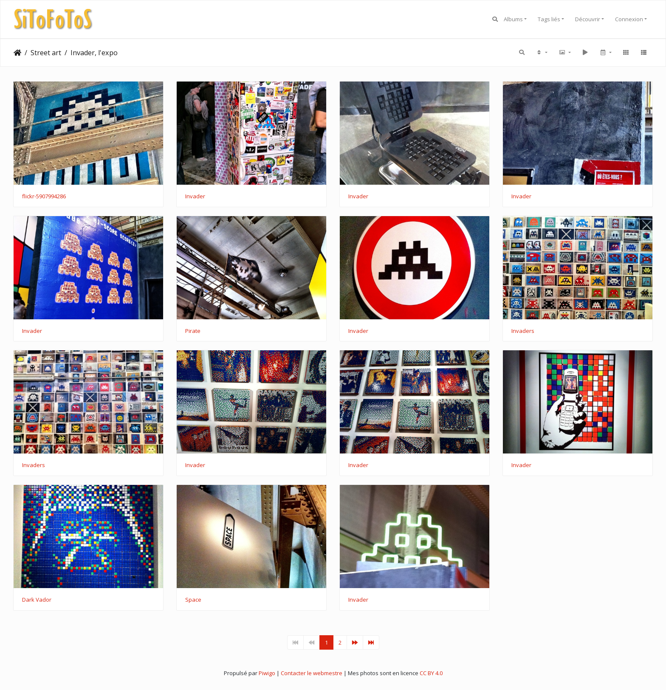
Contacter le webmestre (311, 673)
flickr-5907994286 (44, 196)
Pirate (192, 331)
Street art (46, 52)
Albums (513, 19)
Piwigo (267, 673)
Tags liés (549, 19)
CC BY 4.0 (431, 673)
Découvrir (587, 19)
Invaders (522, 331)
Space (193, 600)
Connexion (629, 19)
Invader (195, 196)
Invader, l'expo (94, 52)
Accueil (17, 53)
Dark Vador (36, 600)
